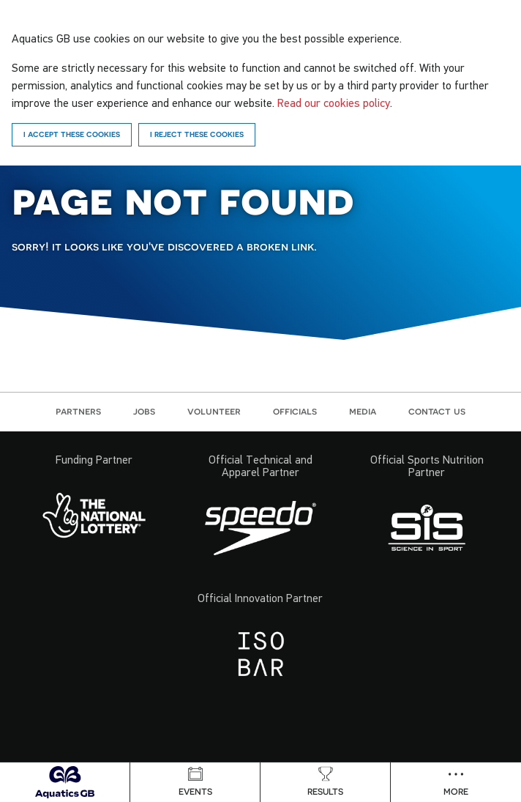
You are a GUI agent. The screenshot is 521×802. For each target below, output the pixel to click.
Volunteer (214, 411)
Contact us (436, 411)
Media (362, 411)
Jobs (144, 411)
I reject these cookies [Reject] (197, 134)
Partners (78, 411)
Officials (295, 411)
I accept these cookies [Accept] (71, 134)
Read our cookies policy (333, 102)
